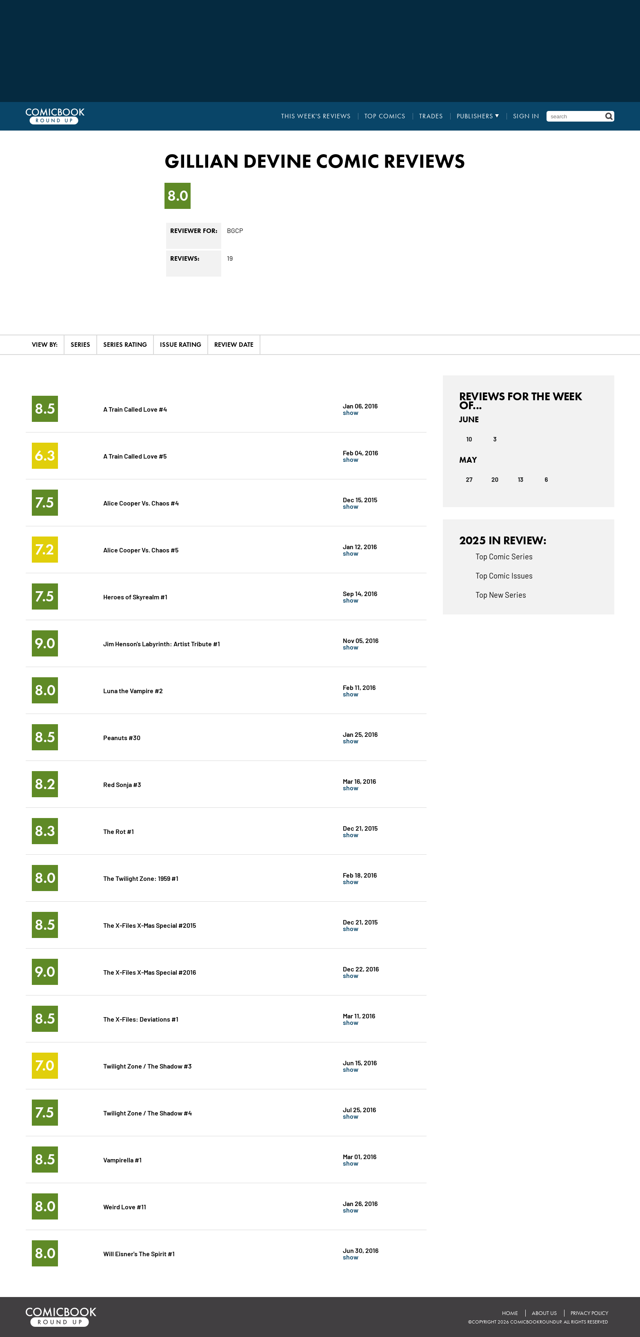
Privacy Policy (589, 1313)
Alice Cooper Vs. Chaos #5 (140, 549)
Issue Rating (180, 344)
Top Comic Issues (504, 575)
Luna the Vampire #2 (133, 690)
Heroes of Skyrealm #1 (135, 596)
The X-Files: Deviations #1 (140, 1018)
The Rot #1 (118, 831)
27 (469, 479)
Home (510, 1313)
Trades (431, 116)
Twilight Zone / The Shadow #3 (147, 1065)
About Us (544, 1313)
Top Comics (384, 116)
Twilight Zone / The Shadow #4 (147, 1112)
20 (494, 479)
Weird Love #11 (124, 1206)
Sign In (526, 116)
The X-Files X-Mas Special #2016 (149, 971)
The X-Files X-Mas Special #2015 (149, 924)
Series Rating (125, 344)
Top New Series (501, 594)
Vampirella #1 (122, 1159)
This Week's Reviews (316, 116)
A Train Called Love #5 (135, 455)
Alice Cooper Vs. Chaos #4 (141, 502)
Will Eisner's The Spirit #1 (139, 1253)
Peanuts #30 (121, 737)
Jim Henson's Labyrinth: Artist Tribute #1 (161, 643)
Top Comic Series (504, 556)
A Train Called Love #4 (135, 408)
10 (469, 439)
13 (520, 479)
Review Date (233, 344)
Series (80, 344)
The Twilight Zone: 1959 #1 (140, 878)
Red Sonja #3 (122, 784)
